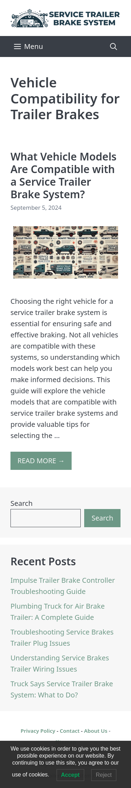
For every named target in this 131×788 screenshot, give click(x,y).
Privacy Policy (38, 730)
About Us (95, 730)
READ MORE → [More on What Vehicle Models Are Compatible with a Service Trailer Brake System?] (41, 460)
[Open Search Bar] (113, 46)
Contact (70, 730)
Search (21, 503)
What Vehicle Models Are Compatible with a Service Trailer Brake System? (63, 175)
